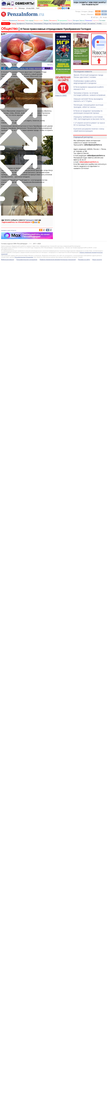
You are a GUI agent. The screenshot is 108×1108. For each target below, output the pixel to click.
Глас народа (29, 20)
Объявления (13, 20)
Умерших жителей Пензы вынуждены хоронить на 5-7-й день (88, 100)
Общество (47, 23)
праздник (4, 230)
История (76, 20)
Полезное (88, 20)
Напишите (30, 220)
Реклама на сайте (84, 893)
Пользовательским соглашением (24, 890)
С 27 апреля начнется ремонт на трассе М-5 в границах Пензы (89, 124)
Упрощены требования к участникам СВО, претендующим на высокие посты (89, 118)
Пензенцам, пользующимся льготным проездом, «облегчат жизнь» (88, 106)
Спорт (84, 23)
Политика (29, 23)
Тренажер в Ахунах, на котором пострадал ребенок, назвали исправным (89, 94)
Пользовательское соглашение (26, 893)
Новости (5, 20)
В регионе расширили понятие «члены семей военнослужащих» (89, 130)
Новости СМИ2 (61, 95)
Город (13, 23)
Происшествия (66, 23)
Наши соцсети (97, 893)
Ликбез (46, 20)
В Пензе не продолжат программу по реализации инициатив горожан (88, 112)
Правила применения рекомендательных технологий (58, 893)
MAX (35, 222)
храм (8, 230)
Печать (50, 65)
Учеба (99, 23)
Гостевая (102, 20)
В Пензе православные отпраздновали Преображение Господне (55, 28)
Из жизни (91, 23)
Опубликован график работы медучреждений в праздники (85, 82)
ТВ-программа (62, 20)
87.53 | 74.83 (99, 17)
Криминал (77, 23)
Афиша (82, 20)
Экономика (38, 23)
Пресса (70, 20)
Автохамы (21, 20)
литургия (13, 230)
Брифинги (21, 23)
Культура (56, 23)
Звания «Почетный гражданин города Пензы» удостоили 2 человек (88, 76)
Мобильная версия (7, 893)
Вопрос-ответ (38, 20)
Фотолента (53, 20)
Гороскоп (96, 20)
